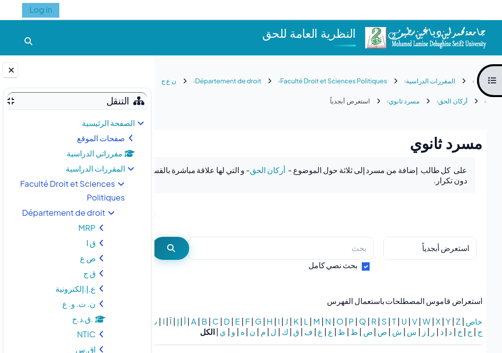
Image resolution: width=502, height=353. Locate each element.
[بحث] (290, 248)
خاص (474, 321)
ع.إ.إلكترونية (75, 288)
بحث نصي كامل (333, 265)
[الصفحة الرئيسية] (425, 36)
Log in (40, 9)
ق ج (89, 273)
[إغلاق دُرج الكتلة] (10, 70)
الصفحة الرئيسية (108, 123)
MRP (87, 228)
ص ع (88, 258)
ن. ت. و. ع (79, 304)
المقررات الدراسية (95, 168)
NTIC (86, 334)
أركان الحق (267, 170)
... (182, 215)
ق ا (91, 243)
